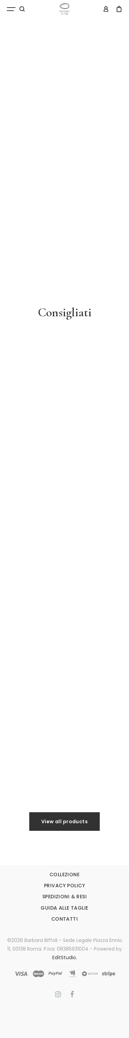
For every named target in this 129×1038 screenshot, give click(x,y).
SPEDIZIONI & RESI (64, 896)
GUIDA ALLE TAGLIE (64, 907)
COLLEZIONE (64, 874)
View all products (64, 821)
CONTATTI (64, 918)
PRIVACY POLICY (64, 885)
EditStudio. (64, 957)
